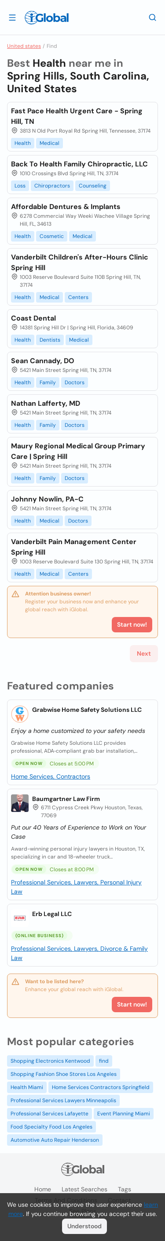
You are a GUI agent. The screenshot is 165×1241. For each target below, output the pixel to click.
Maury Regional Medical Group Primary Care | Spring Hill (78, 451)
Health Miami (27, 1087)
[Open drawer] (12, 17)
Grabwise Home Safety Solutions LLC (87, 710)
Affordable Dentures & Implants (66, 206)
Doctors (74, 382)
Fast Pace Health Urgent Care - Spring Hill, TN (77, 116)
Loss (20, 185)
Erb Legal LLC (52, 914)
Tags (124, 1189)
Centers (78, 297)
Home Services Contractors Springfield (101, 1087)
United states (24, 46)
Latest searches (84, 1189)
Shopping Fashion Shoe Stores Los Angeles (64, 1074)
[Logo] (47, 17)
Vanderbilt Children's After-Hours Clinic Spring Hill (79, 262)
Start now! (132, 1004)
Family (48, 382)
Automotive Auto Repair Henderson (55, 1140)
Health (23, 143)
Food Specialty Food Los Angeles (51, 1126)
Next (144, 653)
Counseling (92, 185)
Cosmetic (52, 236)
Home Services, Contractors (50, 776)
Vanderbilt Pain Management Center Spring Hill (73, 547)
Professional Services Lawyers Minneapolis (63, 1100)
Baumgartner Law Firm (66, 799)
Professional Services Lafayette (49, 1113)
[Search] (152, 17)
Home (42, 1189)
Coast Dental (33, 318)
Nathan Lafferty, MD (45, 403)
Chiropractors (52, 185)
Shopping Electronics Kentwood (50, 1060)
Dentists (50, 339)
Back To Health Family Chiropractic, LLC (79, 164)
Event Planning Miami (123, 1113)
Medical (49, 143)
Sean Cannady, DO (42, 360)
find (104, 1060)
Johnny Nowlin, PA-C (47, 499)
